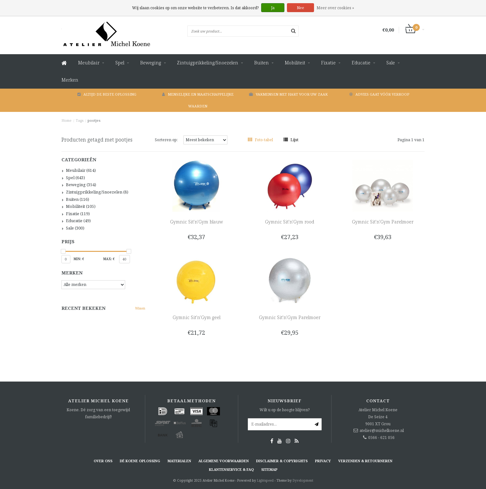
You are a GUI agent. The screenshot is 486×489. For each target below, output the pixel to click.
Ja (273, 8)
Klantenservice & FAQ (231, 469)
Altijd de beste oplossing (106, 94)
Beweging (150, 63)
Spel (119, 63)
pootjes (94, 120)
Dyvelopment (303, 480)
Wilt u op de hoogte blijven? (285, 409)
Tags (79, 120)
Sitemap (269, 469)
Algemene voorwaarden (223, 460)
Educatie (361, 63)
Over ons (103, 460)
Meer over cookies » (335, 8)
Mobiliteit (295, 63)
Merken (69, 80)
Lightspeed (265, 480)
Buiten (261, 63)
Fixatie (328, 63)
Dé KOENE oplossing (140, 460)
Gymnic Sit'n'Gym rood (289, 222)
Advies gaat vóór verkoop (379, 94)
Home (66, 120)
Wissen (140, 308)
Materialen (179, 460)
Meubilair (88, 63)
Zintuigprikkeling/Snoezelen (207, 63)
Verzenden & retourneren (365, 460)
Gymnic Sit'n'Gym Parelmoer (382, 222)
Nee (300, 8)
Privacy (323, 460)
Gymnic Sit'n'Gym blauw (196, 222)
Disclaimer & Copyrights (282, 460)
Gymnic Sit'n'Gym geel (196, 317)
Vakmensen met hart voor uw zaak (288, 94)
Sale (390, 63)
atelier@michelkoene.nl (382, 430)
